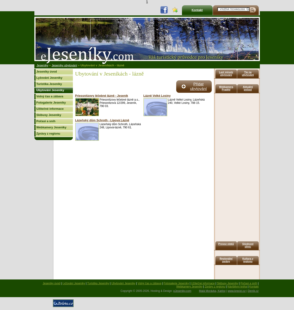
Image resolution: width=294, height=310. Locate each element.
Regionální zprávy (226, 260)
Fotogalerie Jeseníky (51, 102)
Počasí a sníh (45, 121)
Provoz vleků (226, 243)
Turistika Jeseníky (49, 84)
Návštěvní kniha (237, 286)
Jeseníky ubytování (64, 65)
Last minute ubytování (226, 73)
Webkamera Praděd (226, 88)
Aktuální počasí (248, 88)
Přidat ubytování (198, 86)
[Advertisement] (174, 29)
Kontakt (197, 10)
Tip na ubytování (248, 73)
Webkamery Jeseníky (51, 127)
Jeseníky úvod (46, 71)
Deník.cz (253, 291)
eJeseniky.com (182, 291)
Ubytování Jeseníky (50, 90)
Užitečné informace (50, 108)
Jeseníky (42, 65)
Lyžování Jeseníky (49, 77)
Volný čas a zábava (49, 96)
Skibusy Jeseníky (48, 115)
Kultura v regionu (247, 260)
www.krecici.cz (237, 291)
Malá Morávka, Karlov (212, 291)
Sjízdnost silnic (247, 245)
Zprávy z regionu (48, 133)
